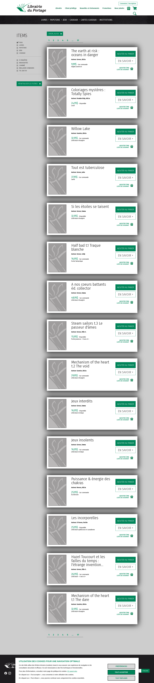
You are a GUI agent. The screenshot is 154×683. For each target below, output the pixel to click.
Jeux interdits (81, 401)
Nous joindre (119, 8)
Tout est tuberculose (87, 167)
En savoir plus (72, 671)
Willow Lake (80, 128)
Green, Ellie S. (81, 332)
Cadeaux (74, 19)
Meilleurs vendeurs (25, 68)
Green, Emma (81, 211)
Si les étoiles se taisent (90, 206)
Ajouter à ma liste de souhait (123, 68)
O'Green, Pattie (82, 522)
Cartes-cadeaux (89, 19)
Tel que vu (22, 71)
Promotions (106, 8)
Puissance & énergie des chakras (90, 480)
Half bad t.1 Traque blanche (86, 247)
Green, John (81, 172)
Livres (44, 19)
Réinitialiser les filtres (28, 84)
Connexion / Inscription (128, 4)
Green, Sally (81, 254)
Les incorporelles (84, 517)
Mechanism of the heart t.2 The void (90, 364)
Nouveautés (22, 63)
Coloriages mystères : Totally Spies (88, 91)
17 (78, 40)
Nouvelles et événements (89, 8)
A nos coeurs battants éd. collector (88, 286)
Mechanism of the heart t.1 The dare (90, 597)
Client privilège (71, 8)
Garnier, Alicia (81, 133)
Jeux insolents (82, 440)
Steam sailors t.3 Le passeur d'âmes (86, 325)
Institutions (105, 19)
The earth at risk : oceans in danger (85, 52)
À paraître (22, 60)
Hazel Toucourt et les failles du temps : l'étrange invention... (88, 560)
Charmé (21, 65)
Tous (20, 42)
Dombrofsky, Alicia (83, 98)
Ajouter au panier (125, 53)
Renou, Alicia (81, 487)
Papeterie (55, 19)
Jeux (65, 19)
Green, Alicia (53, 34)
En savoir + (125, 61)
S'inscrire (145, 671)
